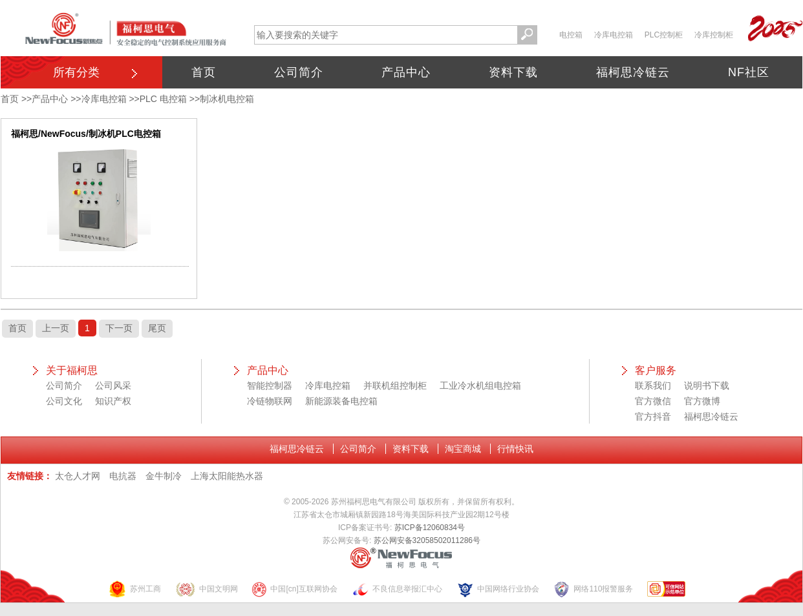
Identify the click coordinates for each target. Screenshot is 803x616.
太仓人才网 (77, 476)
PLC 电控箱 (163, 99)
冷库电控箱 (613, 34)
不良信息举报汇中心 (397, 589)
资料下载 (513, 72)
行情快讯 (515, 449)
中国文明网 (206, 589)
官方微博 (702, 401)
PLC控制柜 (664, 34)
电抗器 (122, 476)
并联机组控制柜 (395, 385)
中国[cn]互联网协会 (294, 589)
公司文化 (64, 401)
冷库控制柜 (713, 34)
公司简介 (298, 72)
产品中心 (406, 72)
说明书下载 (706, 385)
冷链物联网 (269, 401)
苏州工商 (134, 589)
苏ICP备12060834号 (429, 527)
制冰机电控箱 (227, 99)
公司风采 (113, 385)
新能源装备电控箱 (341, 401)
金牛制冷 (163, 476)
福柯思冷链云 (633, 72)
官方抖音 (653, 416)
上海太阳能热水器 (227, 476)
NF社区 (748, 72)
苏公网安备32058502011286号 (427, 540)
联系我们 (653, 385)
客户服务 (655, 370)
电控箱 (571, 34)
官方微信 (653, 401)
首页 (203, 72)
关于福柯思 (72, 370)
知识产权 (113, 401)
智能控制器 (269, 385)
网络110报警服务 (593, 589)
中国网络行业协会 (497, 589)
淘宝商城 (463, 449)
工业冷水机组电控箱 (480, 385)
